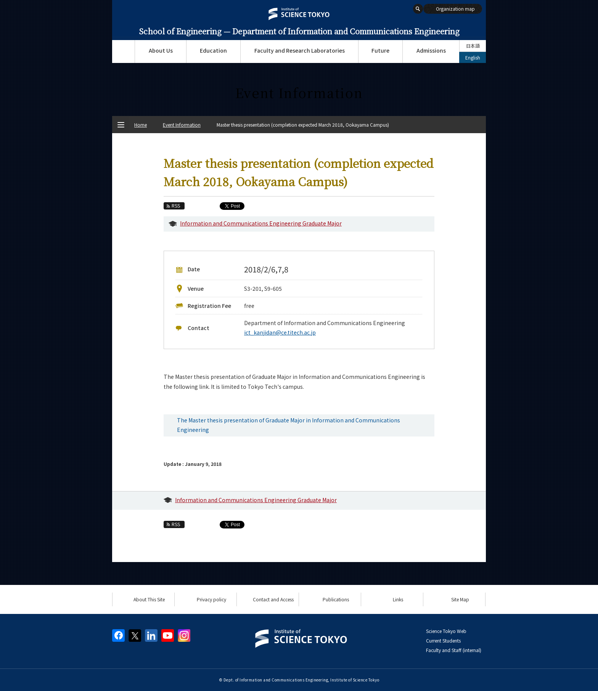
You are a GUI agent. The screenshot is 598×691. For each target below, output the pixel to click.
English (472, 57)
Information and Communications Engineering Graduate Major (261, 223)
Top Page (123, 51)
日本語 (473, 45)
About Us (161, 50)
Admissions (431, 50)
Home (140, 124)
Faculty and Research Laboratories (299, 50)
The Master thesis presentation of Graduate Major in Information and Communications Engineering (288, 424)
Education (213, 50)
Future (380, 50)
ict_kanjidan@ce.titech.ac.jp (280, 332)
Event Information (182, 124)
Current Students (443, 640)
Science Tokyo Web (446, 631)
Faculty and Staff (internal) (453, 650)
